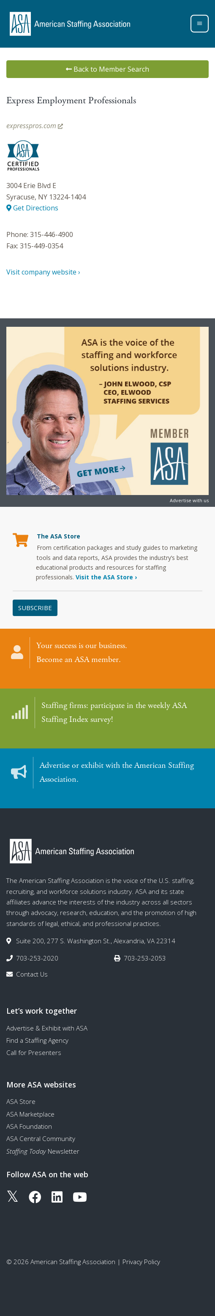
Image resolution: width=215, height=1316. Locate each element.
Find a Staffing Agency (37, 1040)
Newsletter (42, 1151)
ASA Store (20, 1101)
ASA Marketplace (30, 1114)
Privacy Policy (141, 1261)
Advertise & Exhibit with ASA (46, 1028)
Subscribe (35, 607)
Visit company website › (43, 272)
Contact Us (32, 974)
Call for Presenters (33, 1052)
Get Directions (32, 208)
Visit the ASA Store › (106, 577)
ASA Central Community (40, 1138)
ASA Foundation (29, 1126)
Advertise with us (189, 500)
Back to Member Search (107, 69)
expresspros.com (34, 125)
